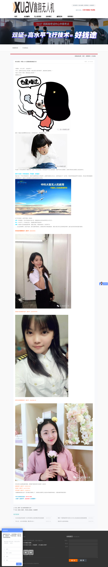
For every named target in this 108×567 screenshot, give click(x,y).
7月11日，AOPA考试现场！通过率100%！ (25, 521)
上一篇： (22, 507)
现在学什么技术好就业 (63, 521)
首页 (15, 16)
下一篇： (25, 510)
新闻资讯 (88, 56)
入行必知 (93, 56)
